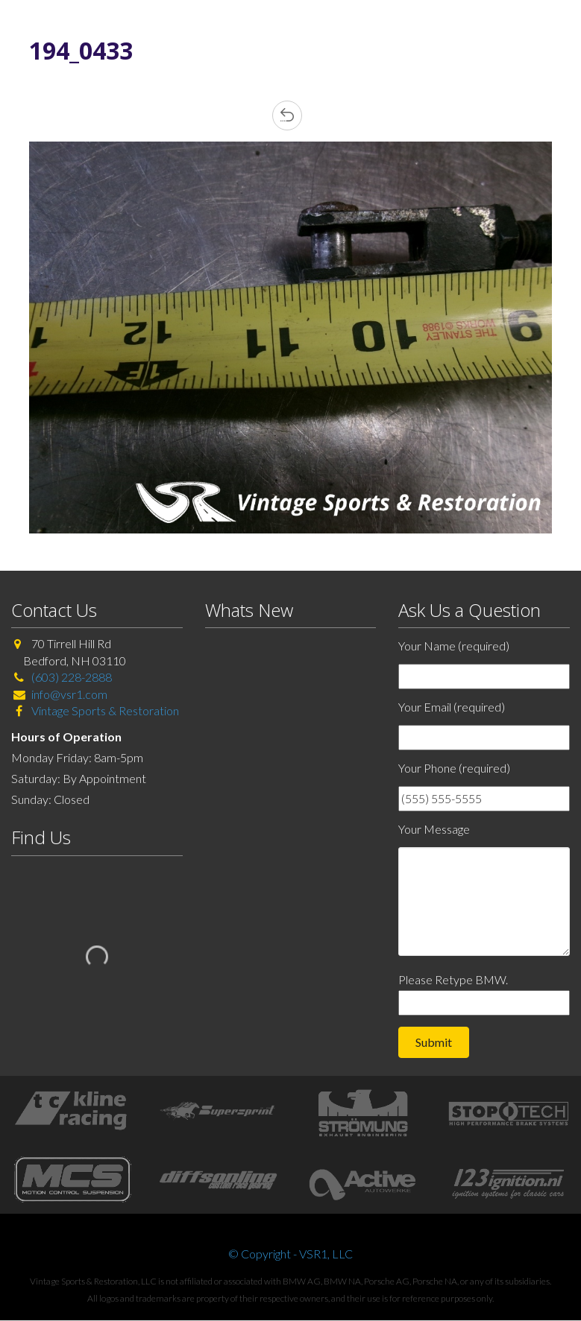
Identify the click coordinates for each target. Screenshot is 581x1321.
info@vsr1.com (69, 694)
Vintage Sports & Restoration (104, 710)
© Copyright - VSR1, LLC (290, 1253)
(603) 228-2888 (71, 677)
